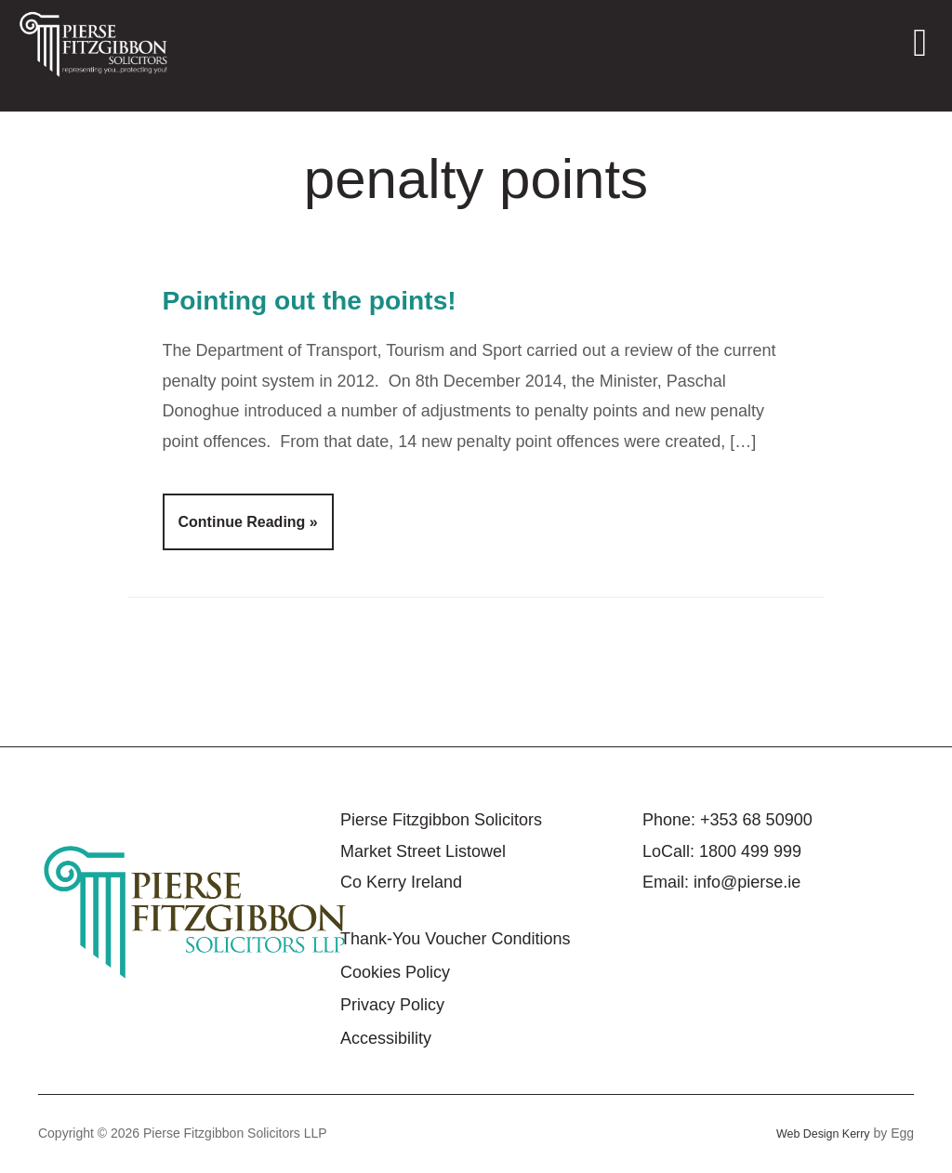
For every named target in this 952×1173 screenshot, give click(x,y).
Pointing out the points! (350, 298)
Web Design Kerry (816, 1133)
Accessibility (385, 1038)
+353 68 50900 (756, 820)
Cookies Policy (395, 972)
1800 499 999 (750, 851)
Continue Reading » (248, 522)
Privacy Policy (392, 1004)
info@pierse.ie (747, 882)
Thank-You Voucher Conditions (455, 938)
